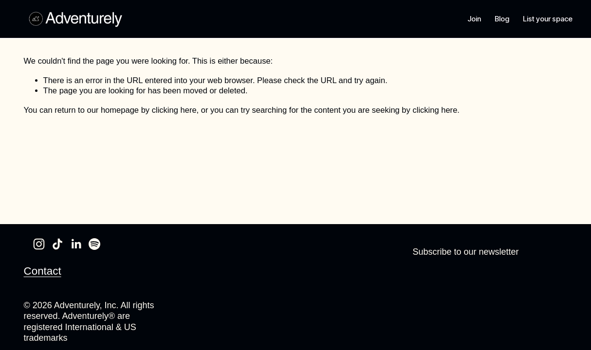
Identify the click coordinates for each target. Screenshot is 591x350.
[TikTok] (57, 244)
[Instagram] (39, 244)
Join (469, 19)
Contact (42, 270)
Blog (497, 19)
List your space (542, 19)
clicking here (174, 110)
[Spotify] (94, 244)
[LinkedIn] (76, 244)
